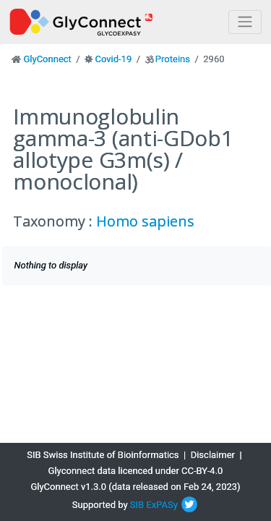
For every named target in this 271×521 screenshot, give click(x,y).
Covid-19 (113, 59)
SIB (137, 504)
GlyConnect (47, 59)
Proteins (172, 59)
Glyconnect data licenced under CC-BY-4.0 (135, 470)
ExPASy (162, 504)
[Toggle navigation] (245, 22)
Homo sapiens (145, 221)
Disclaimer (213, 454)
